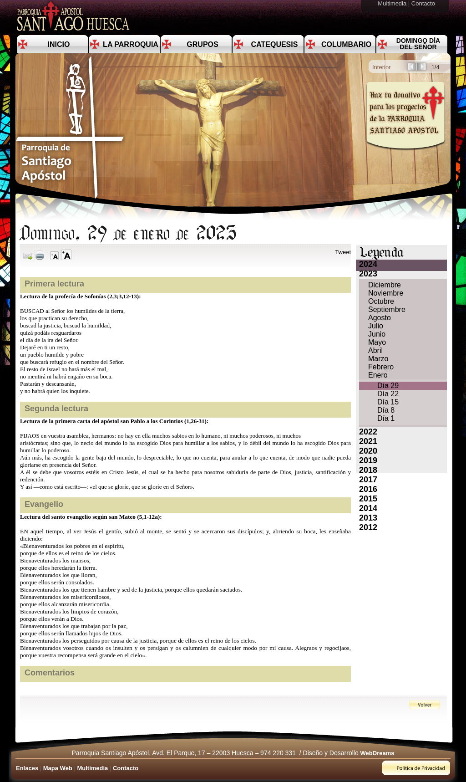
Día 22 (388, 394)
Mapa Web (57, 768)
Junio (376, 334)
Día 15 (388, 402)
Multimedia (393, 3)
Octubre (381, 301)
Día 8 (386, 410)
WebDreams (377, 753)
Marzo (378, 359)
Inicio (59, 44)
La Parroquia (130, 44)
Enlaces (27, 768)
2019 (368, 460)
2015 (368, 498)
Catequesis (274, 44)
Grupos (202, 44)
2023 (368, 273)
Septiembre (386, 309)
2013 (368, 517)
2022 (368, 431)
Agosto (379, 318)
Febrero (381, 367)
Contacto (424, 3)
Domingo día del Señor (418, 44)
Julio (375, 326)
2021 (368, 441)
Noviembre (385, 293)
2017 (368, 479)
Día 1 (386, 418)
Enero (378, 375)
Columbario (346, 44)
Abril (375, 350)
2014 (368, 508)
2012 (368, 527)
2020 (368, 450)
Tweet (343, 252)
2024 (368, 264)
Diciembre (384, 285)
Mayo (377, 342)
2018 (368, 470)
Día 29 (388, 385)
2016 (368, 489)
